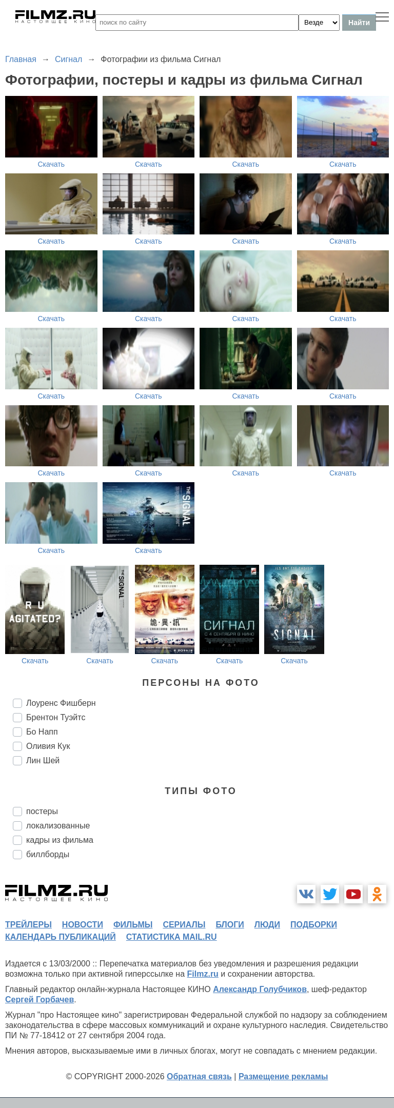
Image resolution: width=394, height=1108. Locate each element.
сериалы (184, 924)
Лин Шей (43, 760)
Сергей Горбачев (39, 999)
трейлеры (28, 924)
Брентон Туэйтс (55, 717)
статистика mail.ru (171, 937)
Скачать (51, 164)
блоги (229, 924)
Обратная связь (199, 1076)
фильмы (132, 924)
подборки (313, 924)
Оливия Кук (48, 746)
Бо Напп (42, 731)
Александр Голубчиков (260, 989)
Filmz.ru (203, 974)
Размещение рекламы (283, 1076)
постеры (42, 811)
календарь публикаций (60, 937)
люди (267, 924)
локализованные (58, 825)
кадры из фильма (59, 840)
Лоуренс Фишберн (61, 703)
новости (82, 924)
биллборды (47, 854)
